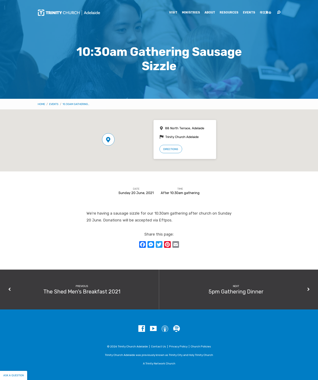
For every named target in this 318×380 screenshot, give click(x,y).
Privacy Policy (178, 346)
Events (249, 12)
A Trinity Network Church (159, 363)
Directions (170, 149)
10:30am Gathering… (76, 104)
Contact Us (158, 346)
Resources (229, 12)
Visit (173, 12)
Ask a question (13, 375)
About (210, 12)
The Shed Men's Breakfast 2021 (81, 291)
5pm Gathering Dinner (235, 291)
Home (41, 104)
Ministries (191, 12)
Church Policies (201, 346)
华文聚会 (265, 12)
